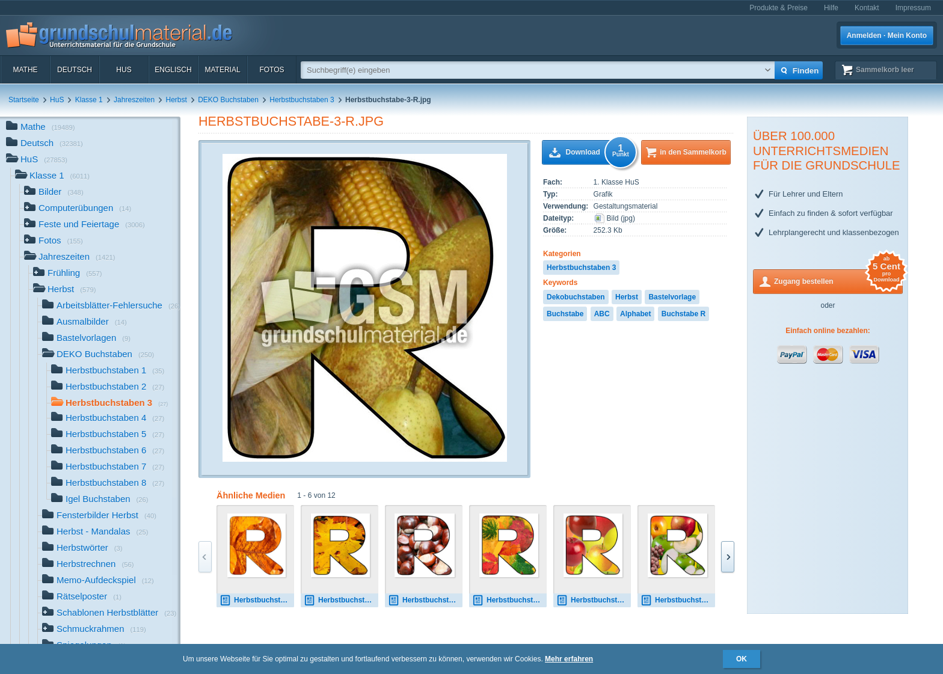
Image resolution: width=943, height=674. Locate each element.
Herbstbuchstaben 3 (301, 100)
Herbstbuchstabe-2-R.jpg (341, 600)
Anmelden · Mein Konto (887, 35)
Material (222, 70)
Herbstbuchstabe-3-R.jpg (291, 121)
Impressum (913, 8)
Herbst (176, 100)
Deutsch (74, 70)
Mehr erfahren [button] (569, 659)
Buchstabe (565, 314)
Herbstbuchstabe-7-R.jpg (677, 600)
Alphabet (635, 314)
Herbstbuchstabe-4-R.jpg (425, 600)
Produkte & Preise (778, 8)
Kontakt (867, 8)
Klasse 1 (89, 100)
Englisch (173, 70)
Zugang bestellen (838, 280)
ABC (602, 314)
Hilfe (831, 8)
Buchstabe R (683, 314)
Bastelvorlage (672, 297)
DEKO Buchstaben (228, 100)
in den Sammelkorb (693, 152)
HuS (123, 70)
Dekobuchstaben (576, 297)
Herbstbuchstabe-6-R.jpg (593, 600)
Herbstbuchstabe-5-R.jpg (509, 600)
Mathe (25, 70)
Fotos (271, 70)
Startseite (23, 100)
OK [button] (741, 659)
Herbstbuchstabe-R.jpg (257, 600)
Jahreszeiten (134, 100)
